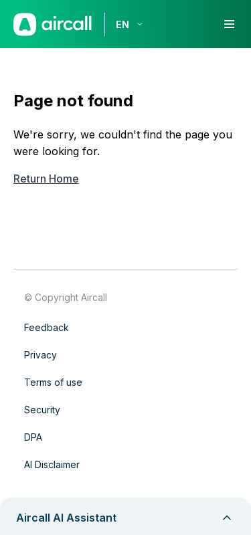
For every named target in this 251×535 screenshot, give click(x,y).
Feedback (46, 327)
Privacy (40, 354)
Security (42, 409)
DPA (33, 437)
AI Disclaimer (52, 464)
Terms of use (53, 382)
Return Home (46, 178)
